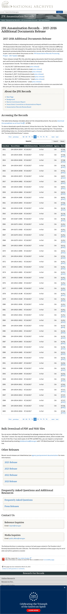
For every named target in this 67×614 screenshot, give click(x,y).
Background (11, 99)
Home (3, 20)
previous (16, 137)
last (57, 137)
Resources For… (7, 582)
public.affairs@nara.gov (17, 538)
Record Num (15, 146)
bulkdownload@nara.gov (28, 441)
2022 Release (11, 475)
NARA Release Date (31, 146)
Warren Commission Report (16, 102)
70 (29, 137)
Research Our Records (13, 20)
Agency (56, 146)
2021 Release (11, 481)
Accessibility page (48, 560)
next (53, 137)
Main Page (10, 97)
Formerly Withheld (46, 146)
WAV (62, 327)
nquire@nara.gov (15, 526)
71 (32, 137)
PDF (62, 151)
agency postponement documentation (45, 455)
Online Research (8, 578)
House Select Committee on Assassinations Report (24, 104)
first (10, 137)
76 (46, 137)
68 (23, 137)
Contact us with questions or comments (13, 569)
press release (34, 67)
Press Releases (12, 506)
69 (26, 137)
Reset (62, 141)
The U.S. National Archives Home (27, 5)
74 (41, 137)
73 (38, 137)
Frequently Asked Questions (19, 500)
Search (59, 12)
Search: (28, 141)
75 (43, 137)
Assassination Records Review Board (19, 107)
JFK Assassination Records (29, 20)
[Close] (64, 587)
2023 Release (11, 468)
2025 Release (11, 462)
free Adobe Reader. (24, 558)
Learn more (33, 610)
